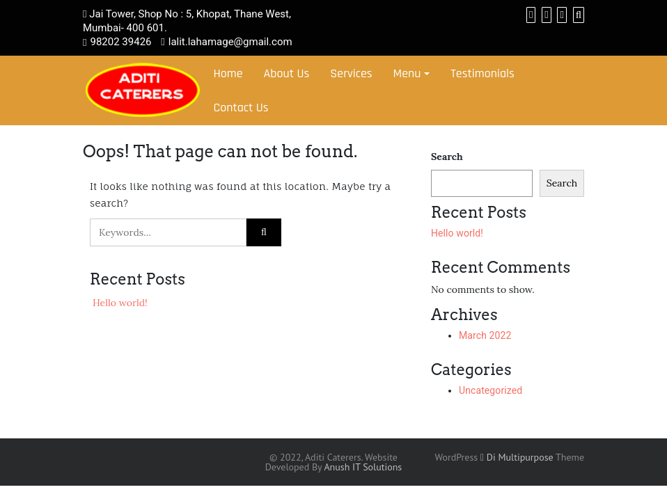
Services (351, 73)
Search (447, 156)
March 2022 (485, 335)
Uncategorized (490, 390)
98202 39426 (120, 41)
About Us (287, 73)
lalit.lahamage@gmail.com (230, 41)
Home (227, 73)
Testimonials (482, 73)
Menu (407, 73)
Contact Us (240, 108)
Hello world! (120, 302)
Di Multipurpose (517, 457)
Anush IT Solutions (363, 467)
